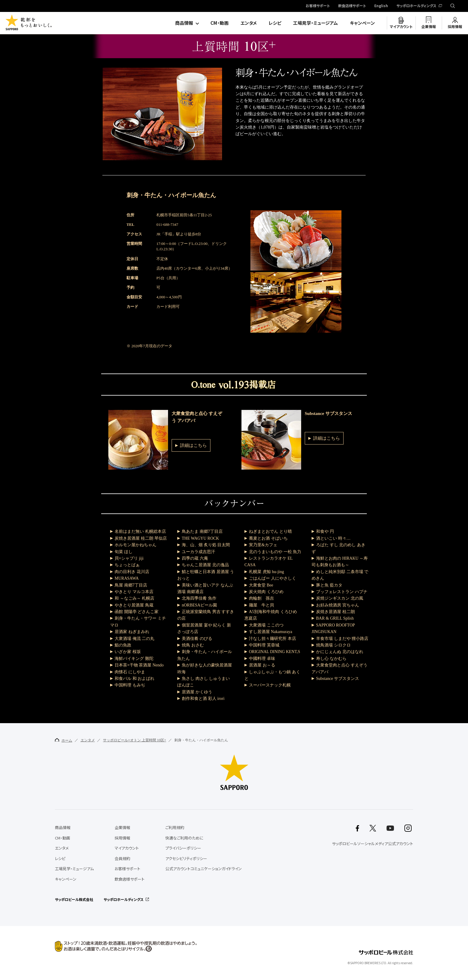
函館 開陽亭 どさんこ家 (136, 611)
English (381, 6)
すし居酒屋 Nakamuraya (270, 631)
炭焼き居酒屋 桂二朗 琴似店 (141, 538)
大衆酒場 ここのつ (266, 625)
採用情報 (455, 26)
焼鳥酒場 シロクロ (333, 645)
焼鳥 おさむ (193, 645)
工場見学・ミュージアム (315, 23)
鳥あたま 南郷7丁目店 (202, 531)
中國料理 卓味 (262, 658)
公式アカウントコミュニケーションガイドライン (203, 868)
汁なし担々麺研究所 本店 (272, 638)
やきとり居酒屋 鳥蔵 (134, 605)
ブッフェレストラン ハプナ (341, 591)
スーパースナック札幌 (270, 685)
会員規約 (122, 858)
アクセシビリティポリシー (186, 858)
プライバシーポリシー (183, 848)
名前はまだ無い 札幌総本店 (140, 531)
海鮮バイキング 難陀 (134, 658)
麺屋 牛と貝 (261, 605)
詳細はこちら (193, 445)
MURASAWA (127, 578)
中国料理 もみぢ (130, 685)
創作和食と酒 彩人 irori (203, 698)
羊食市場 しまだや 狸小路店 (342, 638)
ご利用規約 (174, 827)
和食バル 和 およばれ (134, 678)
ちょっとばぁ (127, 565)
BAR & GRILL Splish (335, 618)
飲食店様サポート (352, 6)
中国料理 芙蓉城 (264, 645)
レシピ (275, 23)
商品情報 (184, 23)
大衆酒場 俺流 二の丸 (134, 638)
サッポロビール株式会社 (74, 899)
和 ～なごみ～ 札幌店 (134, 598)
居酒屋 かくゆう (197, 692)
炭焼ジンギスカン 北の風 (339, 598)
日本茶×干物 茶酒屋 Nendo (139, 665)
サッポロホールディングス (416, 6)
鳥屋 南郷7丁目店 (131, 585)
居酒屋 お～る (262, 665)
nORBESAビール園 (199, 605)
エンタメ (249, 23)
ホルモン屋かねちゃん (135, 545)
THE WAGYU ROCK (200, 538)
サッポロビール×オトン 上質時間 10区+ (134, 740)
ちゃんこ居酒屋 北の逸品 (205, 565)
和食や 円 (325, 531)
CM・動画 (219, 23)
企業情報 (428, 26)
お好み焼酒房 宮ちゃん (337, 605)
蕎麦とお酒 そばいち (268, 538)
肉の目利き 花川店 (132, 572)
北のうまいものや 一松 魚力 (275, 552)
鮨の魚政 (123, 645)
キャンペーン (362, 23)
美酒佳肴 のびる (197, 638)
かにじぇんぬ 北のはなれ (339, 651)
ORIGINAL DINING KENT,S (274, 651)
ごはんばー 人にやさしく (272, 578)
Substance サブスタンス (337, 678)
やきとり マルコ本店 (134, 591)
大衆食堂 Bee (261, 585)
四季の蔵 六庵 (195, 558)
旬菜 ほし (124, 552)
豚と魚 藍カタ (329, 585)
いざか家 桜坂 (128, 651)
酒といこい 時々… (333, 538)
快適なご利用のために (184, 838)
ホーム (63, 740)
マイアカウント (401, 26)
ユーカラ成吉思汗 (198, 552)
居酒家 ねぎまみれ (132, 631)
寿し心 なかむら (331, 658)
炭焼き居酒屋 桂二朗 (335, 611)
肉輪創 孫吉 (261, 598)
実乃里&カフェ (263, 545)
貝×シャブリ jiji (129, 558)
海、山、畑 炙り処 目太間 (206, 545)
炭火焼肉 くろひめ (266, 591)
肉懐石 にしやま (130, 672)
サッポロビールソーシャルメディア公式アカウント (372, 843)
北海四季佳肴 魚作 (199, 598)
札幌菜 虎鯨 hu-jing (266, 572)
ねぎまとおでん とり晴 (270, 531)
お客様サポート (318, 6)
